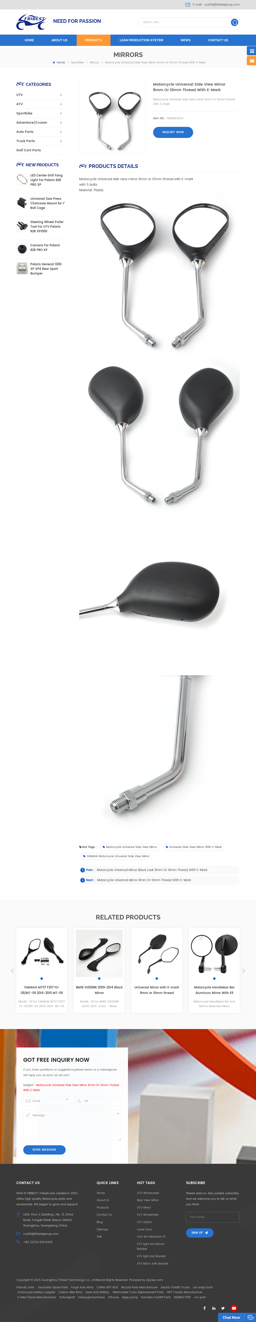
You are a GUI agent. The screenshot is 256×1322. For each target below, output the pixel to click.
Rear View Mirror (148, 1200)
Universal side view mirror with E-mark (194, 847)
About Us (103, 1200)
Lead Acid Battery (97, 1292)
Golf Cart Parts (28, 150)
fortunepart (67, 1297)
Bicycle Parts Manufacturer (139, 1287)
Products (93, 40)
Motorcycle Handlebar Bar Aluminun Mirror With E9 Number (214, 990)
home (58, 62)
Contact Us (104, 1215)
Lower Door (144, 1229)
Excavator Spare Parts (53, 1287)
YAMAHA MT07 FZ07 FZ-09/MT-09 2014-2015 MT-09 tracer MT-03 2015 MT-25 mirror (42, 990)
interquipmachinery (91, 1297)
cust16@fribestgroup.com (222, 5)
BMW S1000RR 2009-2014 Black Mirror (99, 990)
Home (29, 40)
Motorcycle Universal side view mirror (130, 847)
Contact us (218, 40)
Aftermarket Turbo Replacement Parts (138, 1292)
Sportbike (24, 113)
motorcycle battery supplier (36, 1292)
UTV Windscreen (148, 1193)
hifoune (113, 1297)
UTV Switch (144, 1222)
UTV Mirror (144, 1208)
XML (99, 1237)
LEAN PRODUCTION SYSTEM (141, 40)
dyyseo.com (154, 1280)
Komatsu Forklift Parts (156, 1297)
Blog (100, 1222)
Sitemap (102, 1229)
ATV (19, 104)
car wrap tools (203, 1287)
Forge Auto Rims (82, 1287)
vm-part (200, 1297)
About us (59, 40)
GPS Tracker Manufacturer (184, 1292)
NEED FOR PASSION (77, 21)
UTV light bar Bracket (151, 1256)
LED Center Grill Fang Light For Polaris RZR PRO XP (46, 180)
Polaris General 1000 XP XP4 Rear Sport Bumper (45, 269)
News (186, 40)
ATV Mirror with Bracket (152, 1264)
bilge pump (130, 1297)
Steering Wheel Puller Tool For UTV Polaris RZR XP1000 (47, 227)
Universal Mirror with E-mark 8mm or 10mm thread (156, 990)
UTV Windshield (147, 1215)
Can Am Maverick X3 (151, 1237)
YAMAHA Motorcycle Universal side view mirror (116, 856)
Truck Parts (25, 141)
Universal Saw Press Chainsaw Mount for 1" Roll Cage (47, 204)
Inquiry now (173, 132)
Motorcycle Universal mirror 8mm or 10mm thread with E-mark (144, 880)
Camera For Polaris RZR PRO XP (45, 248)
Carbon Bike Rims (70, 1292)
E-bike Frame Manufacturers (36, 1297)
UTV (19, 95)
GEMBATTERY (182, 1297)
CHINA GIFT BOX (107, 1287)
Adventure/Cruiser (31, 122)
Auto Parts (25, 131)
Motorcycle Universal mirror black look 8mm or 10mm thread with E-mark (152, 870)
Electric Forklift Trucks (175, 1287)
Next (243, 971)
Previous (12, 971)
